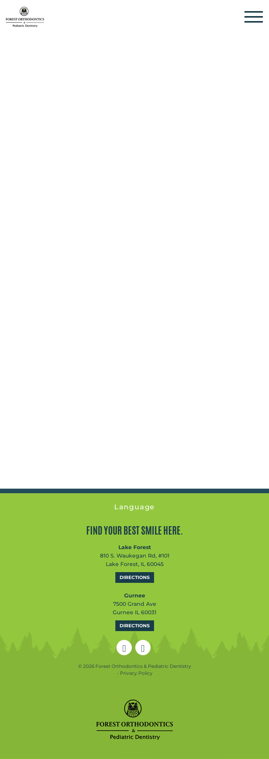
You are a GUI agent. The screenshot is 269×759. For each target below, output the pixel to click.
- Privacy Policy (135, 673)
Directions (135, 577)
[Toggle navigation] (253, 17)
